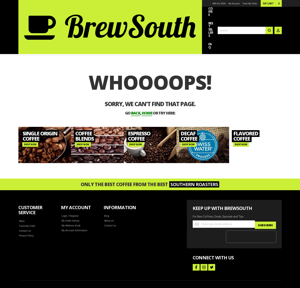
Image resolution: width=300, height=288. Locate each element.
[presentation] (251, 210)
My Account (233, 3)
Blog (106, 190)
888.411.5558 (218, 3)
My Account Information (74, 205)
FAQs (22, 196)
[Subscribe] (265, 199)
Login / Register (70, 190)
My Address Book (71, 200)
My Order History (70, 195)
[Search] (269, 14)
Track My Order (249, 3)
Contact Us (24, 205)
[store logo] (45, 10)
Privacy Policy (26, 210)
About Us (109, 195)
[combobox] (245, 14)
